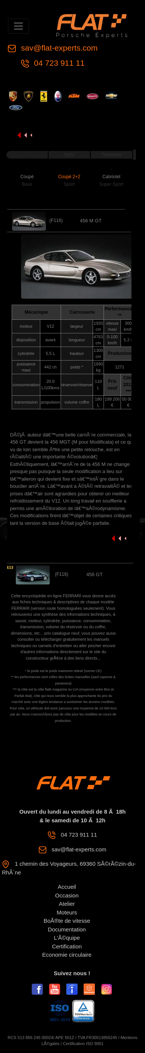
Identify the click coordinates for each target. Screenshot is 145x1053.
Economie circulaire (67, 954)
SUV (69, 154)
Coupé (27, 176)
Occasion (67, 895)
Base (27, 184)
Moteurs (66, 912)
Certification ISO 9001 (83, 1043)
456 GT (94, 574)
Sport (69, 184)
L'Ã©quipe (67, 937)
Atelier (67, 903)
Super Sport (111, 184)
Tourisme (111, 154)
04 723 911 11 (58, 63)
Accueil (67, 886)
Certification (67, 946)
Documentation (67, 929)
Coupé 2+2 (69, 176)
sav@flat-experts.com (58, 47)
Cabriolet (111, 176)
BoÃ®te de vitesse (67, 920)
